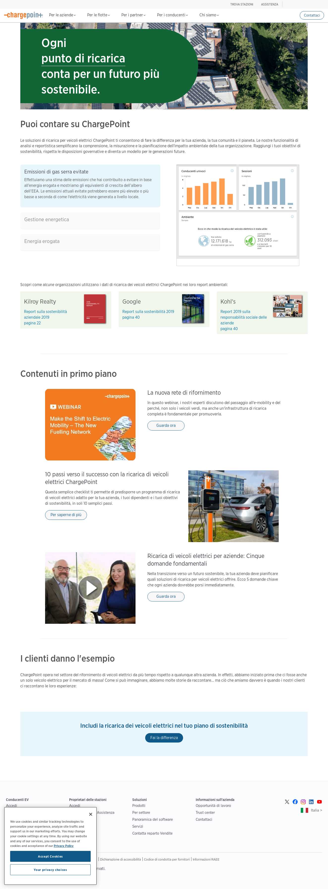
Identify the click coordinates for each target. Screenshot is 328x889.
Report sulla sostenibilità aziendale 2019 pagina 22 (45, 317)
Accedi (11, 805)
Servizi (137, 826)
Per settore (141, 812)
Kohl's (228, 301)
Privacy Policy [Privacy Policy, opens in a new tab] (64, 846)
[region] (50, 846)
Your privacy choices (50, 870)
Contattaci (312, 15)
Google (131, 301)
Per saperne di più (66, 514)
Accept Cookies (50, 856)
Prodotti (138, 805)
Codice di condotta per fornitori (167, 859)
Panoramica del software (152, 819)
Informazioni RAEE (206, 859)
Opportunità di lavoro (213, 805)
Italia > (316, 810)
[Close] (90, 814)
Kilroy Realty (40, 301)
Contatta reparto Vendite (152, 833)
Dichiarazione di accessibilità (120, 859)
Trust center (205, 812)
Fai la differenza (164, 737)
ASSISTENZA (269, 4)
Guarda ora (166, 425)
